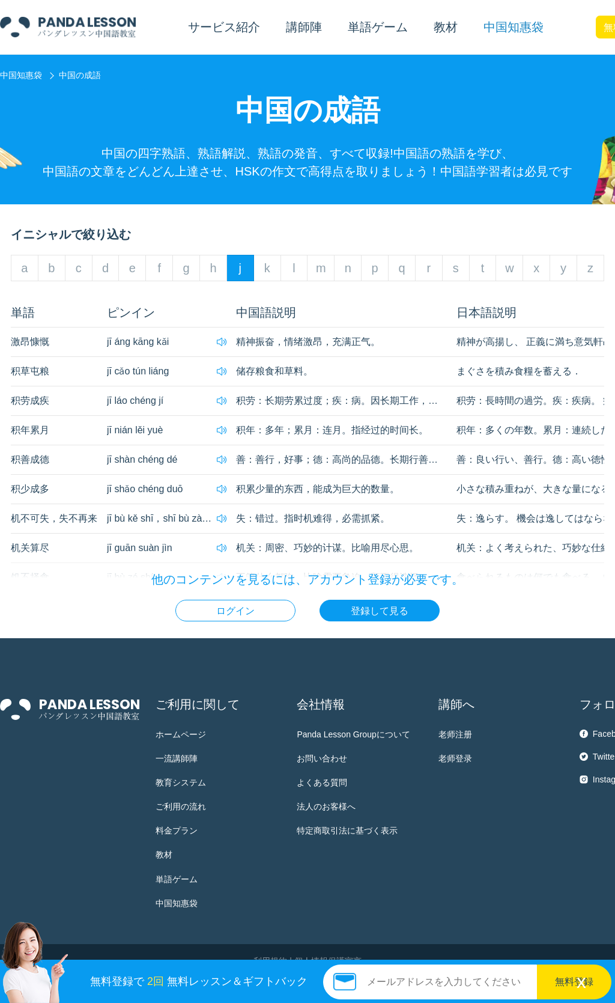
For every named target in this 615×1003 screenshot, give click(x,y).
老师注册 (455, 734)
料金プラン (177, 830)
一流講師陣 (177, 758)
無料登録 (574, 982)
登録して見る (379, 611)
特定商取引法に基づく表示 (347, 830)
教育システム (181, 782)
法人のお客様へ (326, 806)
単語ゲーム (177, 879)
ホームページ (181, 734)
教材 (164, 854)
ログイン (235, 611)
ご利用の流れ (181, 806)
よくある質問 (322, 782)
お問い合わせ (322, 758)
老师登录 (455, 758)
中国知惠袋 (513, 27)
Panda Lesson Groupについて (353, 734)
